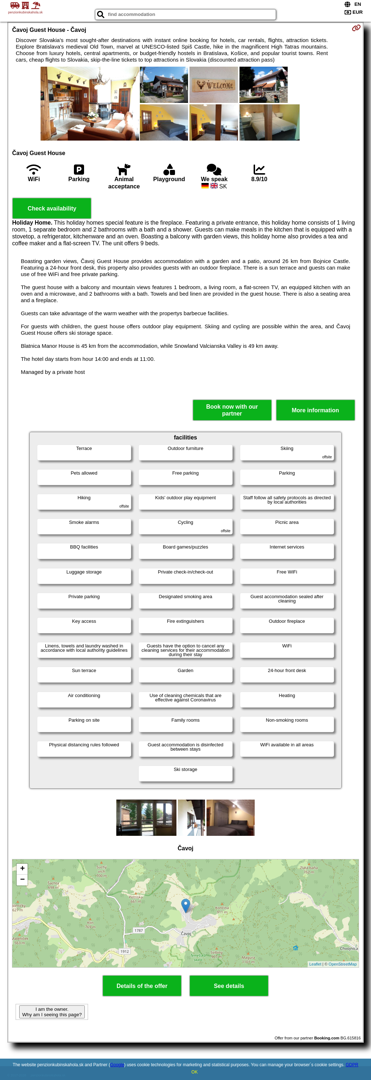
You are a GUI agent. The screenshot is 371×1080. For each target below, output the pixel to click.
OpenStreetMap (343, 964)
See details (229, 986)
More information (315, 410)
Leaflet (315, 964)
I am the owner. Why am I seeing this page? (52, 1011)
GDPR (352, 1064)
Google (117, 1064)
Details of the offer (142, 986)
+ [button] (22, 869)
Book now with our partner (232, 410)
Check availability (52, 208)
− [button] (22, 880)
